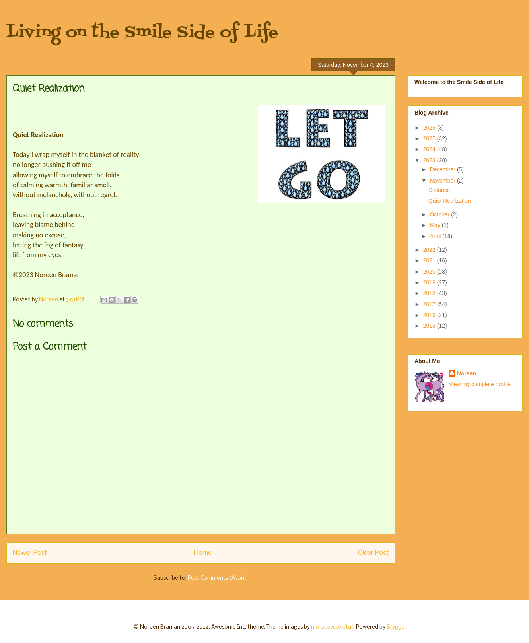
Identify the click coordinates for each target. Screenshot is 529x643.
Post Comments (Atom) (218, 578)
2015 (430, 325)
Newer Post (30, 553)
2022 (430, 250)
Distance (439, 190)
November (443, 180)
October (440, 214)
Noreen (466, 373)
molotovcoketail (332, 627)
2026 (430, 127)
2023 (430, 160)
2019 (430, 282)
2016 (430, 315)
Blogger (396, 627)
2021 (430, 260)
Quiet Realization (449, 201)
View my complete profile (480, 384)
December (443, 169)
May (435, 225)
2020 (430, 271)
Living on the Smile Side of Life (142, 33)
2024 (430, 149)
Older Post (373, 553)
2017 (430, 304)
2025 (430, 138)
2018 (430, 293)
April (436, 236)
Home (203, 553)
